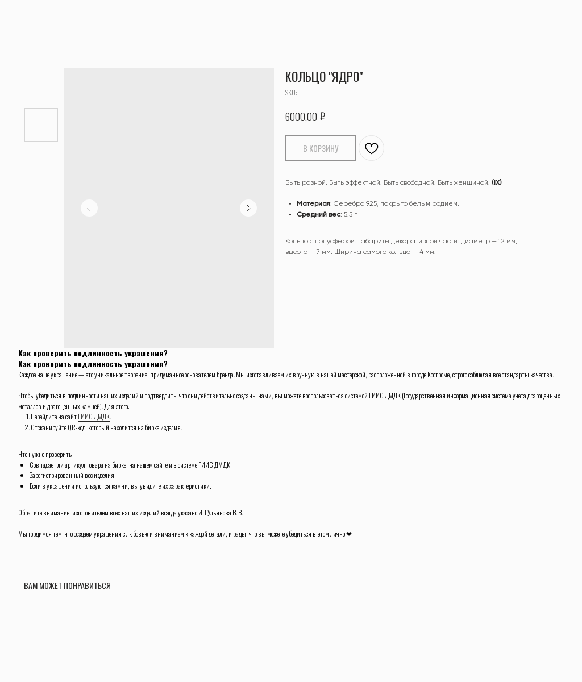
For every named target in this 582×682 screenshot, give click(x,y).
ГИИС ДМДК (94, 416)
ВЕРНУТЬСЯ (36, 16)
